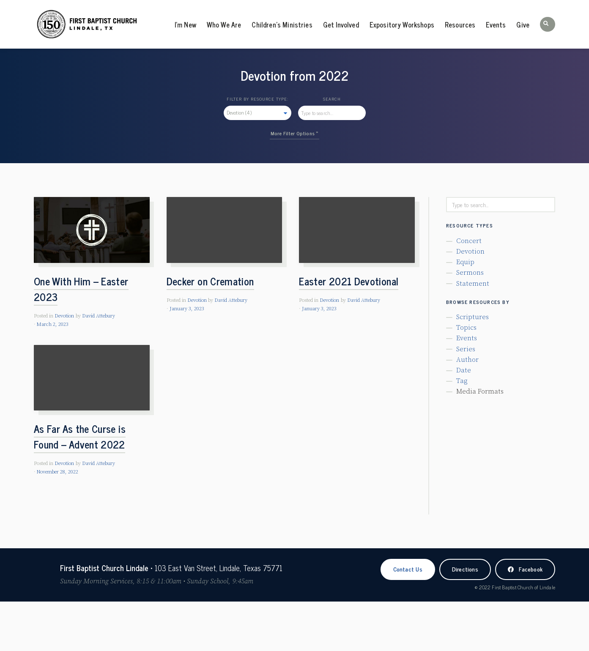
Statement (472, 283)
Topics (466, 327)
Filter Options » (301, 133)
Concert (469, 241)
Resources (460, 24)
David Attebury (98, 316)
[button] (547, 24)
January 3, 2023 (187, 309)
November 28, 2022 (57, 472)
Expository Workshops (402, 24)
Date (463, 370)
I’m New (185, 24)
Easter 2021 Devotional (348, 281)
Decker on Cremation (210, 281)
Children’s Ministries (282, 24)
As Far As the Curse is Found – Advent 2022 (80, 436)
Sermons (470, 272)
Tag (461, 381)
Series (465, 349)
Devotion (64, 316)
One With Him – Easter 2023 (81, 289)
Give (522, 24)
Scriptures (472, 317)
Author (467, 360)
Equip (465, 262)
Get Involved (341, 24)
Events (496, 24)
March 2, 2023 (52, 324)
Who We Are (224, 24)
